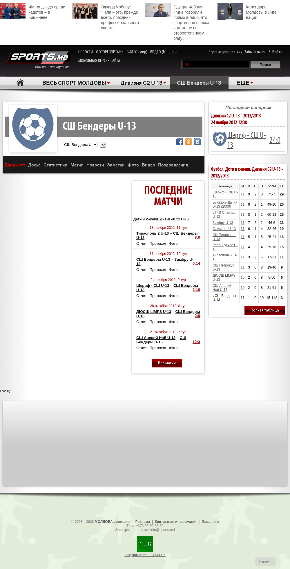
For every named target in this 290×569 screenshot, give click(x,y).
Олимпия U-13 (224, 229)
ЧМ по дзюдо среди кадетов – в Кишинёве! (32, 11)
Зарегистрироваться (225, 52)
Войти (277, 52)
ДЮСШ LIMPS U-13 (153, 311)
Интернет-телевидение (39, 60)
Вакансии (210, 522)
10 (242, 278)
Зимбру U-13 (223, 223)
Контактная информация (176, 522)
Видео (148, 164)
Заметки (116, 164)
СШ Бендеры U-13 (199, 82)
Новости (95, 164)
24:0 (196, 289)
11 (242, 194)
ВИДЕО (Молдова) (164, 52)
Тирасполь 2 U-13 (152, 233)
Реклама (142, 522)
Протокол (158, 243)
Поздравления (173, 164)
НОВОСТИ (85, 52)
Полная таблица (265, 310)
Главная (20, 82)
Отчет (141, 243)
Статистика (56, 164)
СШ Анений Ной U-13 (155, 338)
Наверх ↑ (265, 561)
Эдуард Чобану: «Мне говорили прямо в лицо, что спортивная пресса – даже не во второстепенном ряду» (177, 22)
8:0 (197, 237)
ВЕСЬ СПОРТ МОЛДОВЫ (74, 82)
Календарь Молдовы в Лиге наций (247, 11)
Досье (34, 164)
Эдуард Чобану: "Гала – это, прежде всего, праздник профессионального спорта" (105, 16)
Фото (133, 164)
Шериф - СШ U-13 (152, 285)
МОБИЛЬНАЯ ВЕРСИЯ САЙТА (99, 61)
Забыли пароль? (257, 52)
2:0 (197, 316)
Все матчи (167, 363)
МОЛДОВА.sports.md (112, 522)
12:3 (196, 342)
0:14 (196, 263)
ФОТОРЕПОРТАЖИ (110, 52)
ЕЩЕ (243, 82)
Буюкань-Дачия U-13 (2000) (225, 204)
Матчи (77, 164)
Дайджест (14, 164)
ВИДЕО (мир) (137, 52)
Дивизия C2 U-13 (141, 82)
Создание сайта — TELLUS (145, 555)
